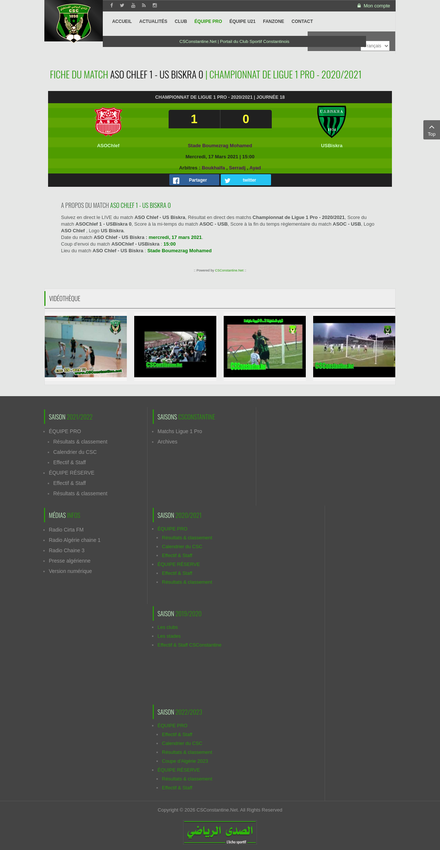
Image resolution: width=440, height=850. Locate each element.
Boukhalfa (213, 168)
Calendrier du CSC (75, 452)
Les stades (169, 636)
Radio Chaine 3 (67, 550)
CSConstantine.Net (229, 270)
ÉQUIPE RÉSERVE (71, 473)
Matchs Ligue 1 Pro (180, 431)
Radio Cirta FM (66, 530)
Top (431, 129)
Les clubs (168, 627)
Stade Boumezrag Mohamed (220, 145)
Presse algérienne (70, 561)
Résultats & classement (80, 442)
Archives (167, 442)
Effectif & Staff (69, 462)
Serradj (237, 168)
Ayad (255, 168)
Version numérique (70, 571)
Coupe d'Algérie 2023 (185, 761)
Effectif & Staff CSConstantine (189, 645)
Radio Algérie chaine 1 (75, 540)
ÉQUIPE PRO (65, 431)
